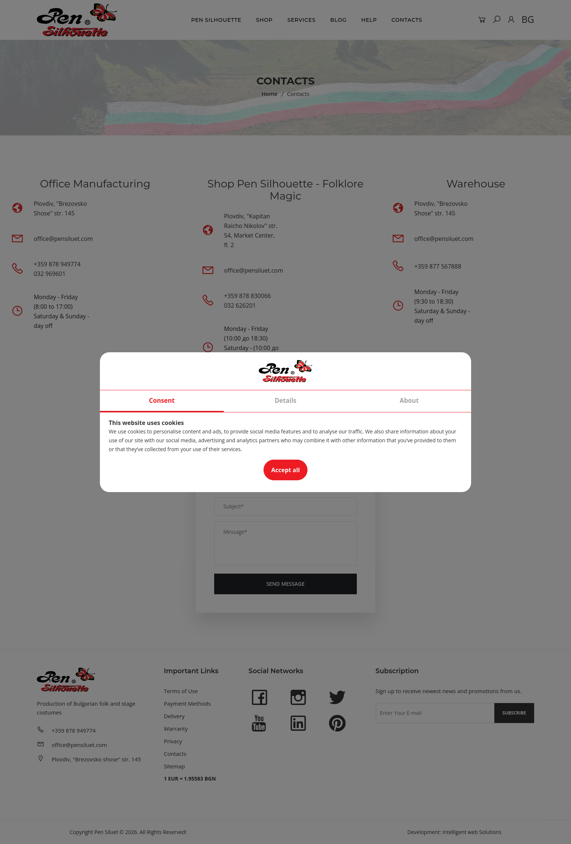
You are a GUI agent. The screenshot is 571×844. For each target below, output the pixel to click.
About (409, 400)
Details (285, 400)
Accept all (285, 470)
